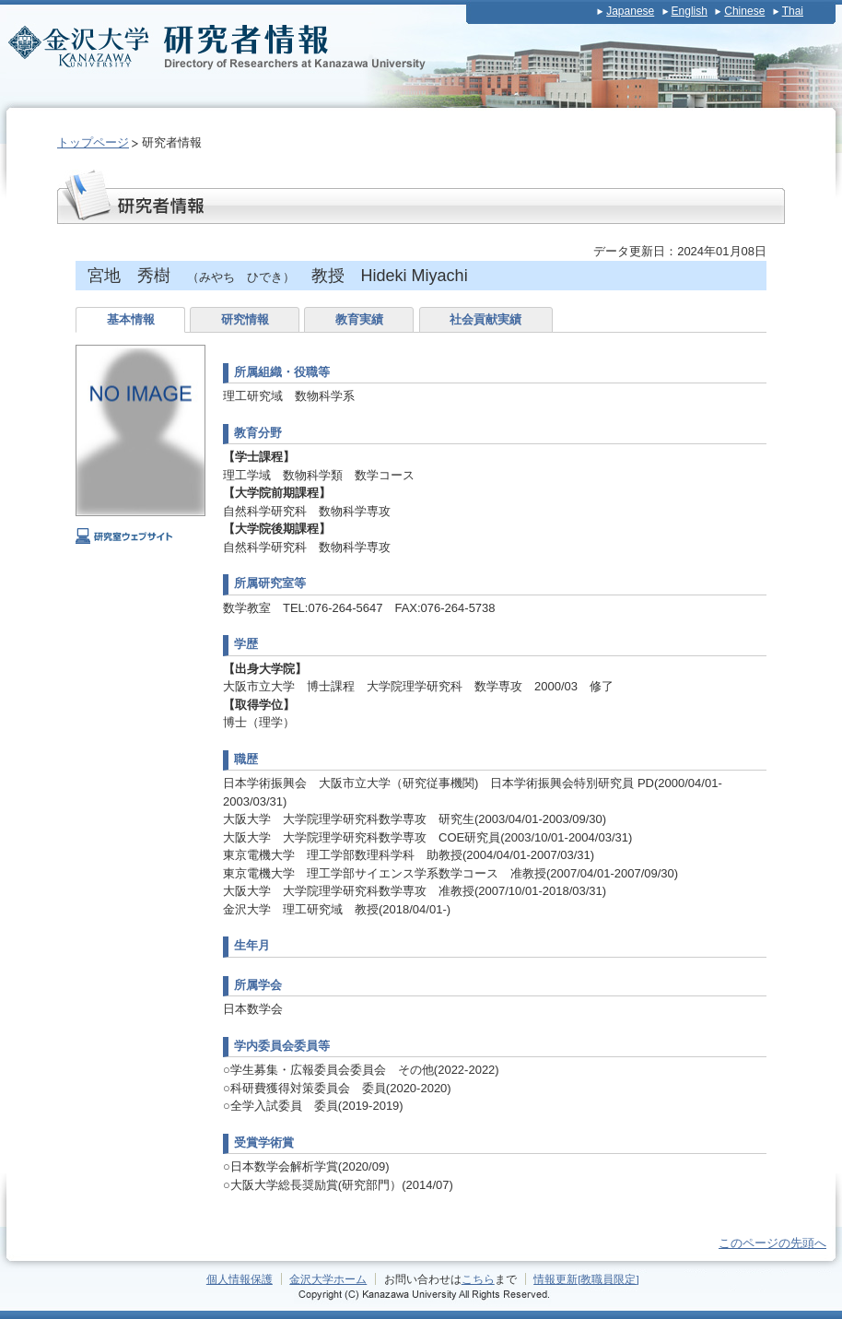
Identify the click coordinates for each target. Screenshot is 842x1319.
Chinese (744, 11)
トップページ (93, 142)
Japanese (630, 11)
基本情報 (131, 319)
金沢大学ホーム (328, 1279)
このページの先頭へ (772, 1243)
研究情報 (245, 319)
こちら (478, 1279)
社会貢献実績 (485, 319)
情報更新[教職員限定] (586, 1279)
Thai (792, 11)
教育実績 (359, 319)
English (690, 11)
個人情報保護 (239, 1279)
